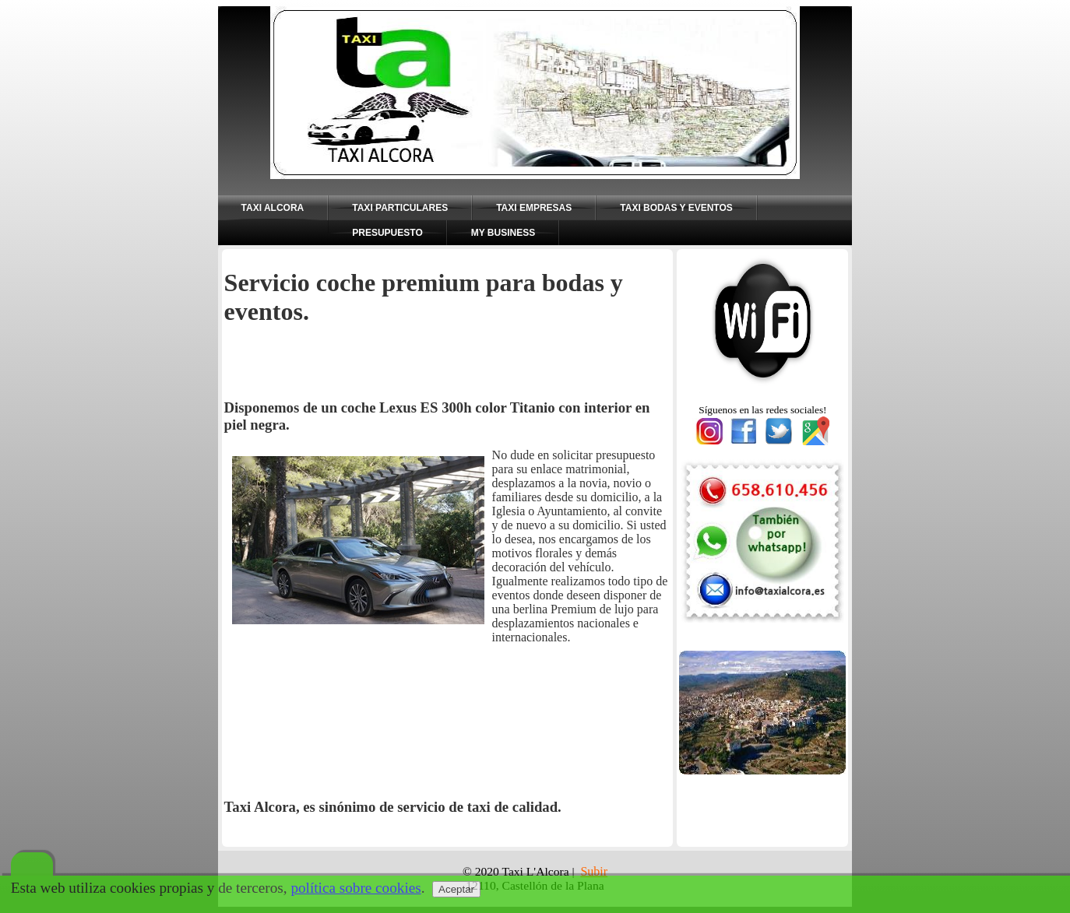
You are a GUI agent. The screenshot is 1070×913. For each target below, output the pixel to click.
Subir (593, 871)
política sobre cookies (355, 888)
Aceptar (456, 889)
